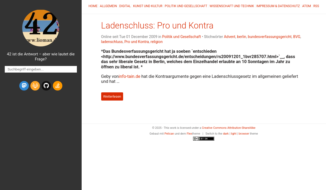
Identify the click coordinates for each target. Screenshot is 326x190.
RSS (316, 6)
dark (226, 133)
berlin (241, 37)
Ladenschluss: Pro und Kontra (157, 26)
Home (93, 6)
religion (157, 42)
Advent (229, 37)
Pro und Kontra (136, 42)
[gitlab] (35, 86)
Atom (306, 6)
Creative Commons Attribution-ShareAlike (228, 128)
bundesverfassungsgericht (270, 37)
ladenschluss (112, 42)
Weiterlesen (112, 96)
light (233, 133)
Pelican (169, 133)
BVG (296, 37)
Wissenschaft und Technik (231, 6)
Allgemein (108, 6)
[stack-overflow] (57, 86)
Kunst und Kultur (147, 6)
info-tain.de (129, 76)
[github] (46, 86)
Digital (125, 6)
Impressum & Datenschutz (278, 6)
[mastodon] (24, 86)
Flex (189, 133)
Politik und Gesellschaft (186, 6)
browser (244, 133)
